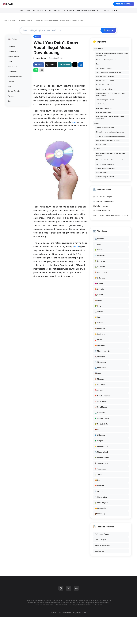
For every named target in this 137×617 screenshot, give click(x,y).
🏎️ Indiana (99, 312)
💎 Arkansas (100, 256)
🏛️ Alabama (99, 239)
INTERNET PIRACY (25, 20)
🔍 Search (108, 30)
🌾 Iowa (98, 317)
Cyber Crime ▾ (69, 10)
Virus (9, 86)
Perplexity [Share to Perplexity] (65, 65)
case (76, 247)
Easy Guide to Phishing (103, 68)
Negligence (99, 551)
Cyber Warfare (54, 10)
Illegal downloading (15, 76)
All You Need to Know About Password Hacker (112, 160)
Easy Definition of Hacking (105, 164)
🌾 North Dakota (101, 424)
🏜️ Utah (98, 480)
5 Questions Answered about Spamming (110, 132)
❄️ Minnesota (100, 362)
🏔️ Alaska (99, 244)
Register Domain (14, 91)
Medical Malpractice (103, 546)
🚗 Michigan (100, 357)
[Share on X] (74, 64)
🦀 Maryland (100, 345)
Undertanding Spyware (104, 104)
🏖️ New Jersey (101, 402)
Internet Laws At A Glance (105, 81)
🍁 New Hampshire (102, 396)
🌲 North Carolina (102, 418)
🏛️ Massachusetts (102, 351)
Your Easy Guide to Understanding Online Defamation (110, 118)
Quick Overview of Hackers (105, 168)
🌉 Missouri (99, 373)
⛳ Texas (98, 475)
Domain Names (13, 56)
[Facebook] (60, 588)
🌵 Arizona (99, 250)
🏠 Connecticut (101, 272)
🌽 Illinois (98, 306)
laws (74, 122)
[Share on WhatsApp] (35, 70)
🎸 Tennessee (100, 469)
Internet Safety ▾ (111, 10)
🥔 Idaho (98, 301)
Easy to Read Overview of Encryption (108, 72)
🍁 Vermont (99, 486)
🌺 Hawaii (99, 295)
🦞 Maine (98, 340)
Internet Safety (101, 144)
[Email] (41, 70)
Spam (10, 101)
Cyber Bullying (13, 52)
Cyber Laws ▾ (24, 10)
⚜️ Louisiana (100, 334)
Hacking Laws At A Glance (105, 77)
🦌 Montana (99, 379)
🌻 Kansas (99, 323)
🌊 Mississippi (100, 368)
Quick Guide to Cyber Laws (105, 85)
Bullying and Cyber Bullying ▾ (89, 10)
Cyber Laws (98, 49)
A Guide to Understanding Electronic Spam (110, 136)
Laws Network (41, 58)
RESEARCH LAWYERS (124, 4)
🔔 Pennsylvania (101, 447)
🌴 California (100, 261)
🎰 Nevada (99, 390)
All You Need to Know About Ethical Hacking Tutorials (111, 155)
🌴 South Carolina (102, 458)
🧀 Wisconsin (100, 508)
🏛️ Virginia (99, 491)
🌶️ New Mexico (101, 407)
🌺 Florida (99, 284)
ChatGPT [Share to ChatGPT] (50, 65)
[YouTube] (76, 588)
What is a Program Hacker (105, 177)
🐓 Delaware (100, 278)
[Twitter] (68, 588)
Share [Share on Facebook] (38, 65)
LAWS (5, 20)
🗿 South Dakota (101, 463)
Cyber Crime (12, 71)
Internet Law (12, 66)
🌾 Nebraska (100, 385)
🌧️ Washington (101, 497)
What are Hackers (102, 172)
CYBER (12, 20)
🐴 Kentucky (100, 329)
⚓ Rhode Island (101, 452)
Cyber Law (11, 47)
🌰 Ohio (98, 430)
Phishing (11, 96)
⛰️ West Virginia (101, 503)
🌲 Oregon (99, 441)
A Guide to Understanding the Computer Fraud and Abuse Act (112, 55)
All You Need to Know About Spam (107, 140)
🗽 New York (100, 413)
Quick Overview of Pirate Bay (106, 89)
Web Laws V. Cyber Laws (104, 108)
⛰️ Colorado (100, 267)
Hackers (11, 81)
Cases (98, 64)
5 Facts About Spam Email (105, 128)
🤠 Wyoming (100, 514)
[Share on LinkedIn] (80, 64)
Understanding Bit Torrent (105, 100)
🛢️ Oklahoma (100, 435)
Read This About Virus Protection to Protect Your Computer (111, 95)
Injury (37, 37)
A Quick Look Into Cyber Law (106, 60)
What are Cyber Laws (103, 112)
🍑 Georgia (99, 289)
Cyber (10, 61)
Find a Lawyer (100, 540)
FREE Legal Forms (102, 534)
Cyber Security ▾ (38, 10)
